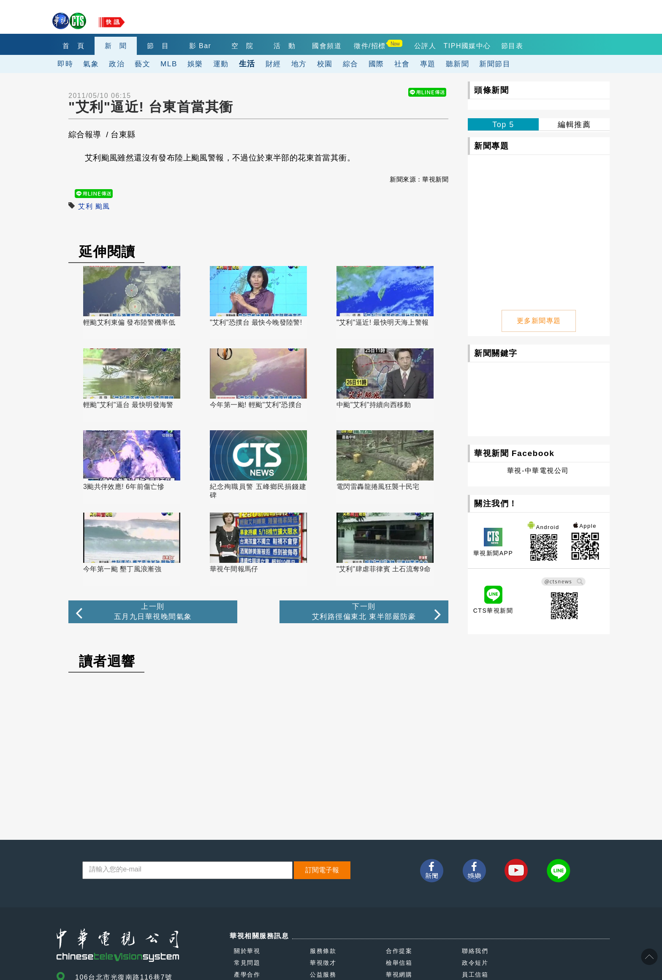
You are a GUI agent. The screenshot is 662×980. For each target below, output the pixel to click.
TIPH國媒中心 (467, 45)
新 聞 (116, 45)
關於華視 (247, 869)
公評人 (425, 45)
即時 (65, 64)
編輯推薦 (574, 124)
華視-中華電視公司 (538, 469)
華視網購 (399, 893)
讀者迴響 (107, 580)
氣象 (91, 64)
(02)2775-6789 (101, 915)
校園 (325, 64)
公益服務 (323, 893)
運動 (221, 64)
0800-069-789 (141, 935)
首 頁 (73, 45)
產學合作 (247, 893)
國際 (376, 64)
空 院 (242, 45)
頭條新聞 (491, 90)
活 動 (285, 45)
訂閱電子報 (322, 789)
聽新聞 (457, 64)
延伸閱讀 (107, 251)
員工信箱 (475, 893)
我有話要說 (250, 905)
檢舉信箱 (399, 881)
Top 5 (503, 124)
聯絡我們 (475, 869)
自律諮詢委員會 (333, 905)
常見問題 (247, 881)
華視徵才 (323, 881)
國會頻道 (327, 45)
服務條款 (323, 869)
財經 (273, 64)
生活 (247, 63)
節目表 (512, 45)
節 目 (158, 45)
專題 (428, 64)
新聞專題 (491, 145)
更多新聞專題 (539, 319)
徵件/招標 (370, 45)
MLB (168, 64)
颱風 (102, 206)
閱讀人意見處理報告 (415, 905)
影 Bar (200, 45)
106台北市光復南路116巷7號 (123, 896)
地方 (299, 64)
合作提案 (399, 869)
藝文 (142, 64)
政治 (117, 64)
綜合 (350, 64)
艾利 (85, 206)
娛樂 (195, 64)
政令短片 (475, 881)
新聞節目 (494, 64)
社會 (402, 64)
